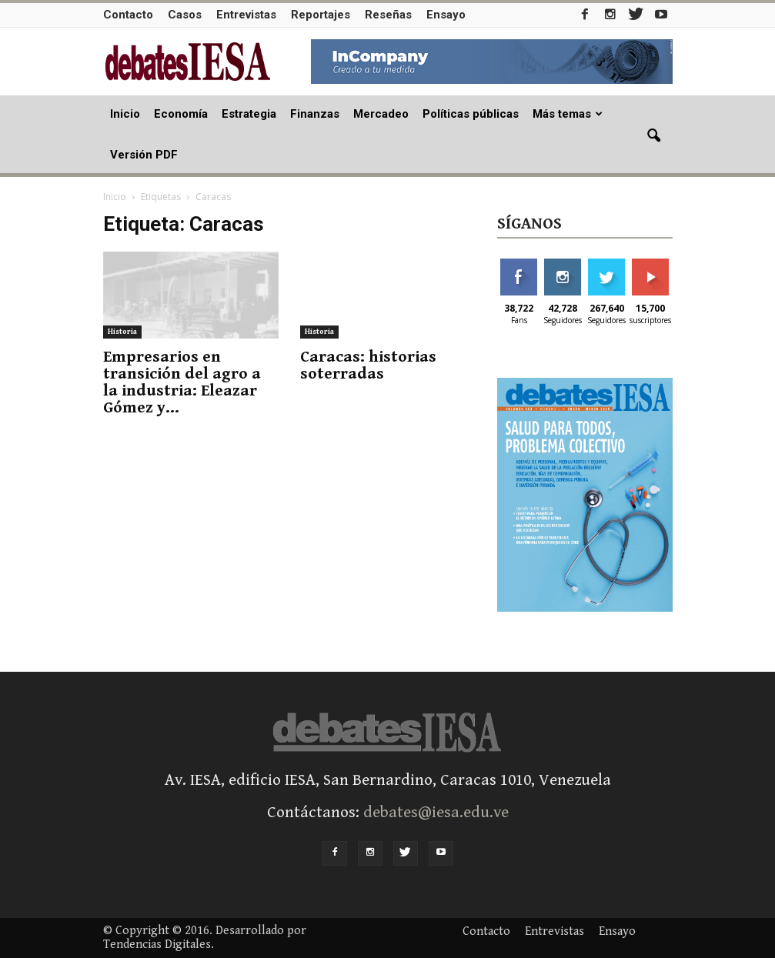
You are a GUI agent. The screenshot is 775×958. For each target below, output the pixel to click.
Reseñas (388, 15)
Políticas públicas (471, 114)
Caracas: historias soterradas (368, 365)
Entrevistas (246, 15)
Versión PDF (144, 155)
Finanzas (314, 114)
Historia (122, 331)
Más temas (568, 114)
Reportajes (320, 15)
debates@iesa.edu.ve (436, 812)
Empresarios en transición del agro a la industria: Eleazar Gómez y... (182, 382)
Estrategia (249, 114)
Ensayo (446, 15)
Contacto (128, 15)
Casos (185, 15)
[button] (654, 136)
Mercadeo (381, 114)
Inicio (125, 114)
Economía (181, 114)
